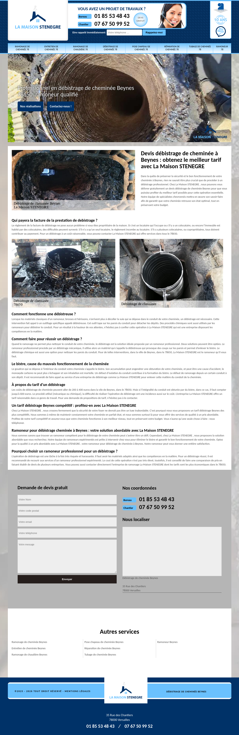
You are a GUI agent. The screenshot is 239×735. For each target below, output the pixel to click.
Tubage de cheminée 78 (200, 48)
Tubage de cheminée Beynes (100, 654)
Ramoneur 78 (222, 48)
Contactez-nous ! (61, 106)
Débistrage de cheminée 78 (110, 48)
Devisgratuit (140, 19)
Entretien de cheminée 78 (51, 48)
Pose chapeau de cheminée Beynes (104, 642)
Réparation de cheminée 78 (172, 48)
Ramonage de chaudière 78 (80, 48)
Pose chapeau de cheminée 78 (141, 48)
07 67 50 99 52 (112, 23)
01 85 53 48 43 (112, 15)
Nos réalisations (30, 106)
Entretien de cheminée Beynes (29, 648)
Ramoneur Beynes (167, 642)
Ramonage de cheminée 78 (22, 48)
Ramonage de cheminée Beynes (29, 642)
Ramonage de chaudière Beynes (29, 654)
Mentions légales (78, 691)
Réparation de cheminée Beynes (102, 648)
